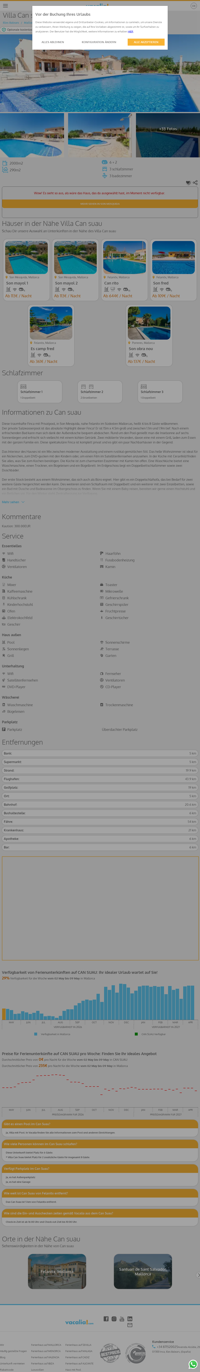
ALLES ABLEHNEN (53, 42)
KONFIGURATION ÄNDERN (99, 42)
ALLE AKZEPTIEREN (146, 42)
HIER (130, 31)
